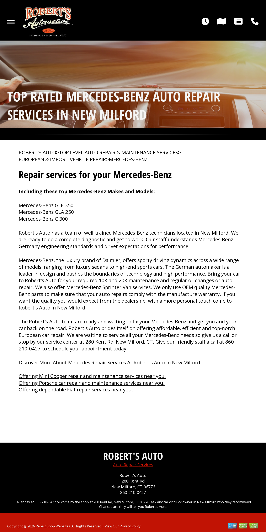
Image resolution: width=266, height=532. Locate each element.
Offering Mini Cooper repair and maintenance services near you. (92, 375)
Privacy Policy (130, 526)
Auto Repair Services (133, 465)
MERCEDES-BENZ (128, 159)
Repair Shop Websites (52, 526)
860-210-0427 (133, 492)
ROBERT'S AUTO (37, 152)
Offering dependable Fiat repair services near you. (76, 389)
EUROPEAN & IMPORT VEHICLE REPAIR (62, 159)
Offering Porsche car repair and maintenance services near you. (92, 382)
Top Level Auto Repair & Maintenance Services (118, 152)
